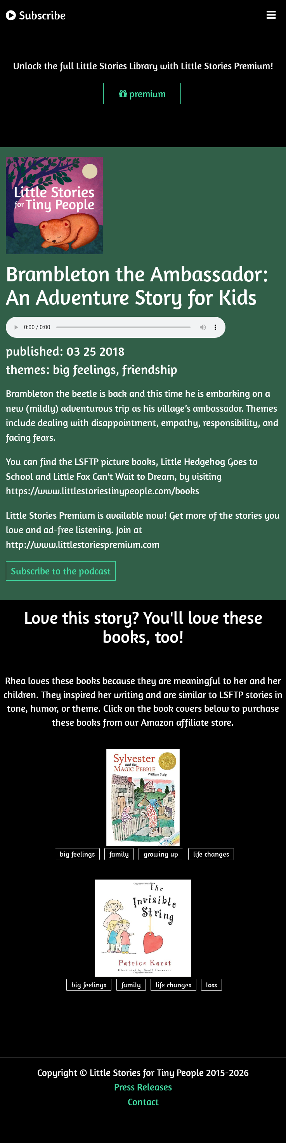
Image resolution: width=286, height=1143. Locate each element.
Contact (143, 1102)
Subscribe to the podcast (61, 571)
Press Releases (143, 1087)
